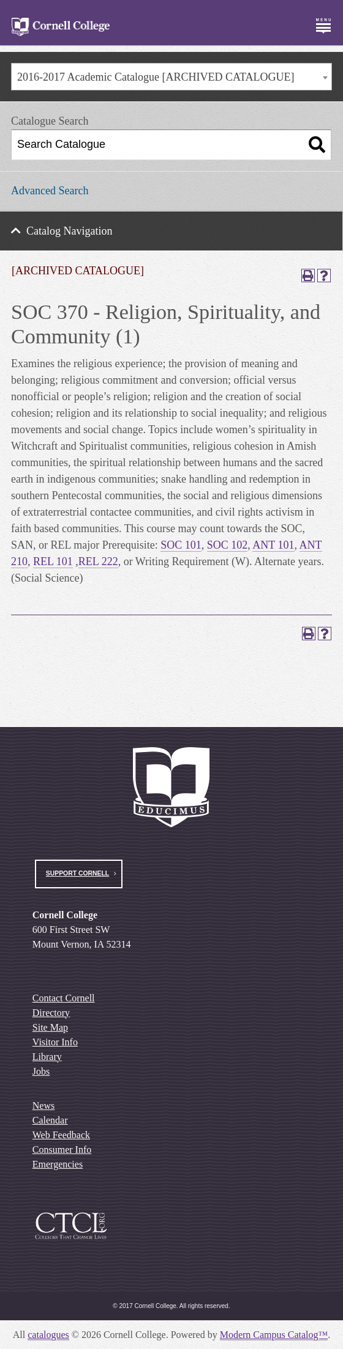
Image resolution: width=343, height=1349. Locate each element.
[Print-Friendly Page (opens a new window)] (308, 275)
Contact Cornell (63, 998)
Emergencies (57, 1164)
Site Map (50, 1027)
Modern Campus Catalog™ (274, 1334)
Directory (51, 1012)
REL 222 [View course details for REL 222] (98, 561)
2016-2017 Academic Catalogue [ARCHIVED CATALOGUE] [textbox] (155, 77)
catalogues (48, 1334)
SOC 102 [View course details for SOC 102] (227, 545)
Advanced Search (49, 191)
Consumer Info (61, 1149)
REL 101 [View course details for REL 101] (53, 561)
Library (47, 1056)
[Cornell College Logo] (60, 27)
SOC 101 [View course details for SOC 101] (181, 545)
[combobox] (171, 76)
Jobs (41, 1071)
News (43, 1105)
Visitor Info (55, 1042)
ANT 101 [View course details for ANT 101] (273, 545)
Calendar (50, 1120)
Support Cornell (77, 873)
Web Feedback (61, 1135)
